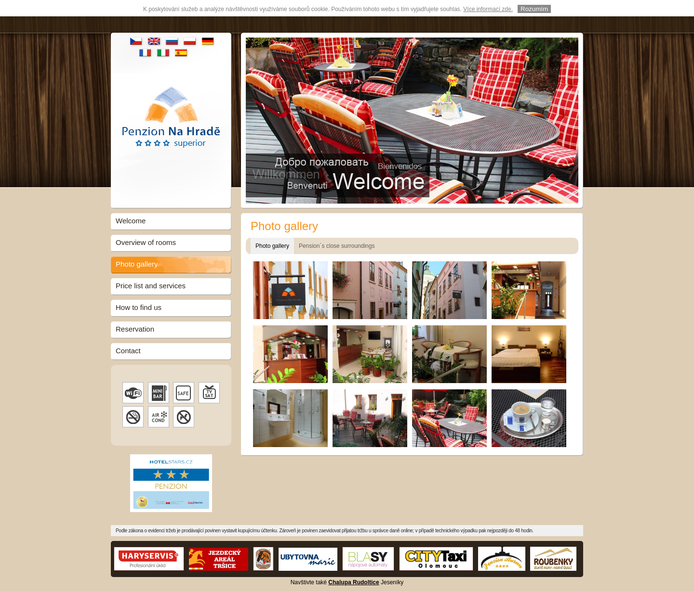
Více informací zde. (488, 8)
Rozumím (534, 8)
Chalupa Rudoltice (353, 581)
